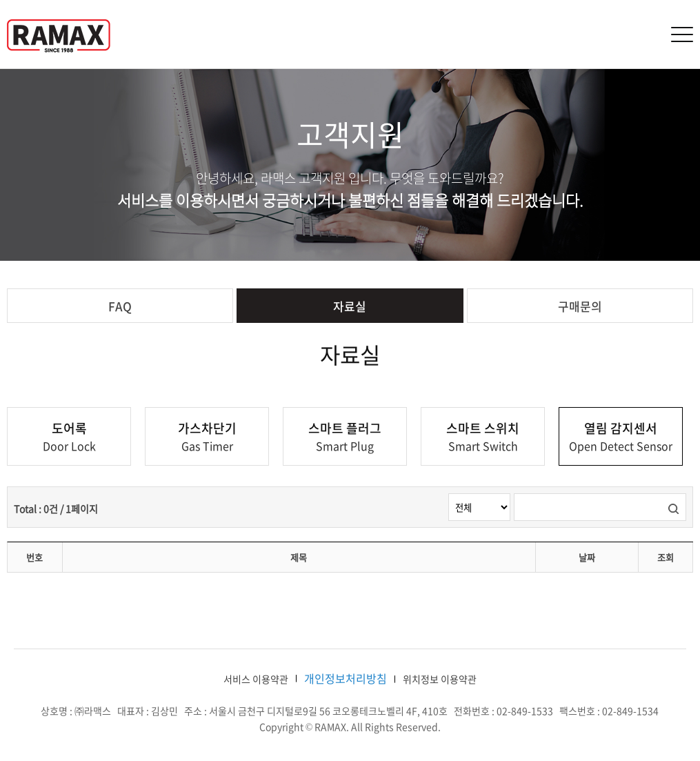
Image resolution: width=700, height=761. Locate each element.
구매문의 (580, 306)
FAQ (120, 306)
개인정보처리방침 (345, 678)
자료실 (349, 306)
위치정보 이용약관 (440, 679)
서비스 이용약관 (255, 679)
